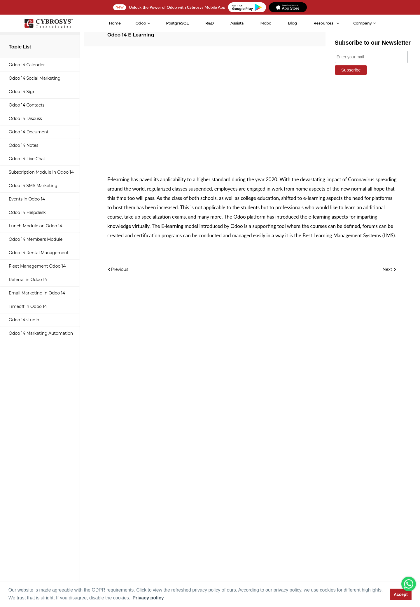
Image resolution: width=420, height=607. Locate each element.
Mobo (265, 23)
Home (115, 23)
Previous (117, 269)
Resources (323, 23)
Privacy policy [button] (148, 597)
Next (390, 269)
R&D (209, 23)
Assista (237, 23)
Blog (292, 23)
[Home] (48, 23)
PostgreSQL (177, 23)
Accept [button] (401, 594)
